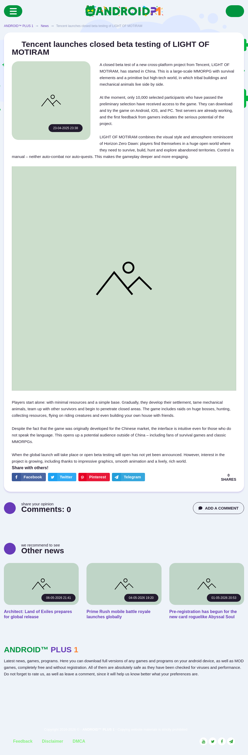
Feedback (23, 741)
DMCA (79, 741)
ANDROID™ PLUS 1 (18, 26)
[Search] (235, 11)
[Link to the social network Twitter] (213, 741)
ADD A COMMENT (218, 508)
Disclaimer (52, 741)
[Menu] (13, 11)
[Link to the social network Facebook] (222, 741)
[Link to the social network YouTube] (203, 741)
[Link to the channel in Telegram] (231, 741)
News (45, 26)
